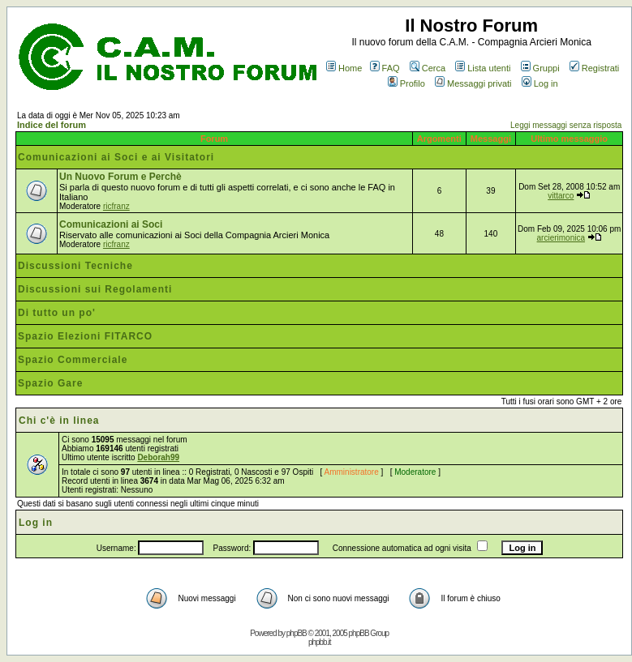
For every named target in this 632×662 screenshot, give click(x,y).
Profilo (406, 83)
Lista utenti (482, 68)
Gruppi (540, 68)
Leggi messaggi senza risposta (565, 125)
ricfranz (116, 206)
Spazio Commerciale (72, 359)
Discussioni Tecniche (75, 265)
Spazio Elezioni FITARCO (85, 336)
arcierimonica (561, 237)
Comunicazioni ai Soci (110, 224)
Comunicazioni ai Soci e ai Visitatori (116, 157)
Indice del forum (51, 125)
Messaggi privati (473, 83)
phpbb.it (319, 642)
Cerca (427, 68)
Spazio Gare (50, 383)
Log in (540, 83)
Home (344, 68)
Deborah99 (158, 457)
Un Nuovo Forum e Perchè (120, 176)
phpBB (296, 633)
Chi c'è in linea (59, 420)
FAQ (385, 68)
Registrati (594, 68)
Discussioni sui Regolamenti (95, 289)
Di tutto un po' (57, 312)
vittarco (561, 195)
